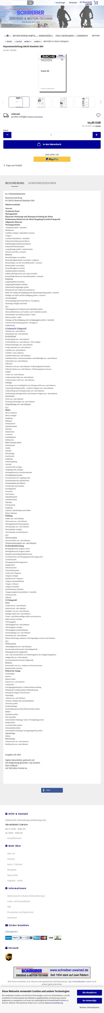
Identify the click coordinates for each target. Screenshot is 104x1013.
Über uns (11, 860)
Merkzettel (72, 3)
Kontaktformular (14, 844)
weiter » (27, 48)
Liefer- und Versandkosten (18, 908)
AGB (9, 913)
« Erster (8, 48)
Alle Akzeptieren (89, 992)
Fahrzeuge (82, 35)
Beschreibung (14, 189)
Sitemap (10, 865)
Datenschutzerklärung (54, 1003)
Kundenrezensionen (42, 189)
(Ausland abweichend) (35, 123)
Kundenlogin (59, 3)
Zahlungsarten (11, 938)
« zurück (18, 48)
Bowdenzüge (45, 35)
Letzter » (38, 48)
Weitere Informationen (89, 1007)
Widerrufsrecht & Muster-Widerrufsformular (26, 902)
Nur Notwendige (89, 1000)
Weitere (96, 35)
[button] (52, 796)
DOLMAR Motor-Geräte (24, 35)
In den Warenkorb (49, 150)
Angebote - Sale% (15, 887)
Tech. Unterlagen (64, 35)
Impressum (12, 924)
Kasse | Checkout (14, 871)
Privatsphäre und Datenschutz (20, 918)
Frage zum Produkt (14, 172)
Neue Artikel (12, 881)
